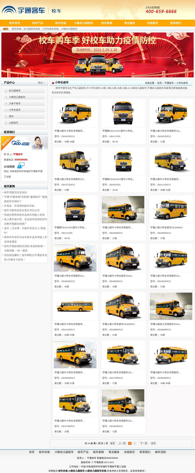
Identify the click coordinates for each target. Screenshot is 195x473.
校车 (11, 116)
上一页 (122, 443)
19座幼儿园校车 (69, 28)
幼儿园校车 (15, 90)
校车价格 (44, 452)
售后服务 (114, 452)
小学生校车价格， (51, 28)
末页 (153, 443)
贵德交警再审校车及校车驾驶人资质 (24, 214)
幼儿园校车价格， (33, 28)
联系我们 (145, 452)
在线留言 (129, 452)
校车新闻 (98, 452)
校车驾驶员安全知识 (15, 192)
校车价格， (18, 28)
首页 (159, 83)
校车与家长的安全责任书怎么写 (22, 210)
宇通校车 (169, 83)
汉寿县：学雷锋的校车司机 (19, 205)
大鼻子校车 (15, 103)
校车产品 (83, 452)
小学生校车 (15, 110)
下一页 (143, 443)
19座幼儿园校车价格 (95, 470)
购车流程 (160, 452)
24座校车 (13, 122)
